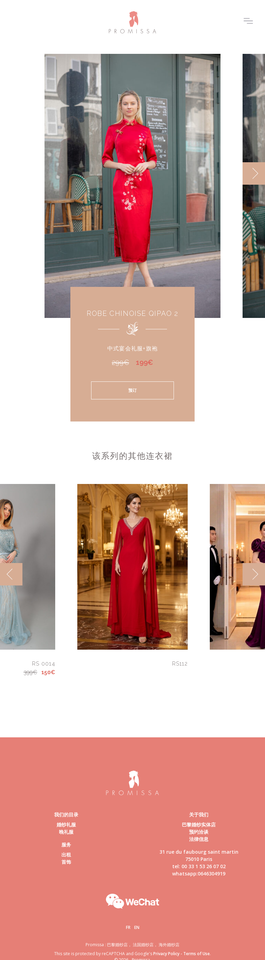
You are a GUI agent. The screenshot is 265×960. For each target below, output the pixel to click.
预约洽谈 (198, 831)
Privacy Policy (166, 954)
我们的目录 (66, 814)
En (136, 927)
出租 (66, 854)
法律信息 (198, 839)
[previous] (11, 574)
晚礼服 (66, 831)
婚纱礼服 (66, 824)
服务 (66, 844)
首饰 (66, 862)
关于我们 (198, 814)
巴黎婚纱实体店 (199, 824)
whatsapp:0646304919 (198, 873)
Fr (128, 927)
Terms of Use (196, 954)
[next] (254, 173)
